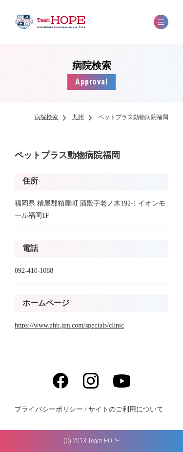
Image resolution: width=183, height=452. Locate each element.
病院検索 (46, 117)
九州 (78, 117)
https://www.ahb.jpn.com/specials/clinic (69, 325)
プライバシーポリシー (49, 409)
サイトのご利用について (125, 409)
